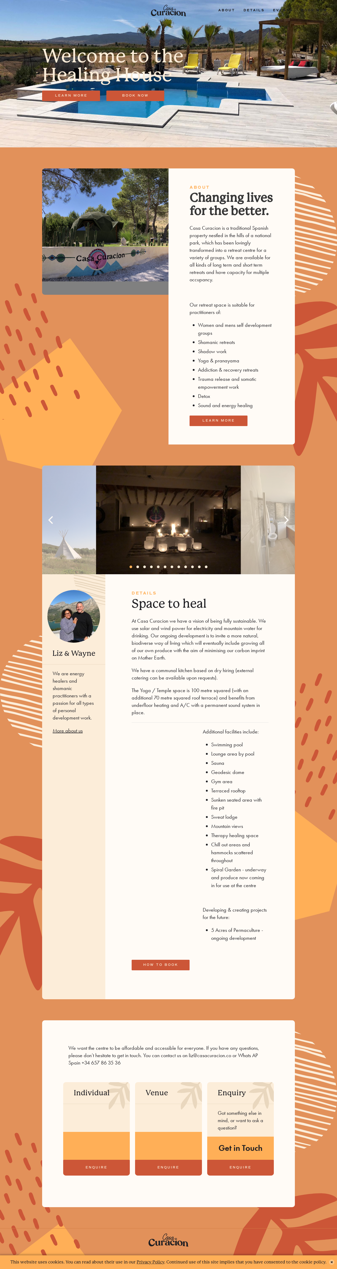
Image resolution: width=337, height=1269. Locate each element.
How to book (160, 965)
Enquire (96, 1168)
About (226, 10)
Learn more (71, 96)
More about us (68, 730)
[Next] (285, 520)
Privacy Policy (150, 1262)
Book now (314, 10)
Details (254, 10)
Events (283, 10)
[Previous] (51, 520)
